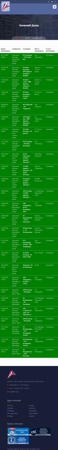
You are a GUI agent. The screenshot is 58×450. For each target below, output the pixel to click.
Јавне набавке (33, 413)
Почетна (19, 38)
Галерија (10, 416)
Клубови (10, 408)
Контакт (32, 416)
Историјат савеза (12, 413)
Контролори (33, 411)
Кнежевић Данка (37, 38)
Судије (31, 405)
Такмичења (10, 411)
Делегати (27, 38)
